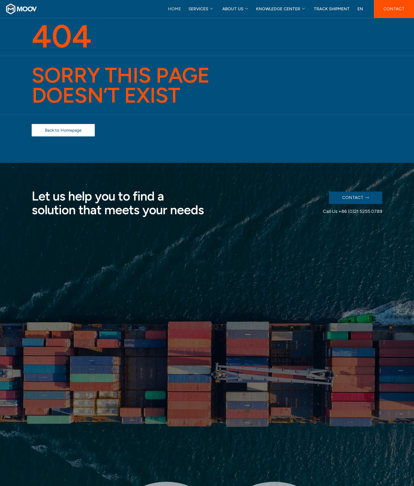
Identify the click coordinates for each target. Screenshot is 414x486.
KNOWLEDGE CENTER (278, 8)
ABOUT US (232, 8)
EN (360, 8)
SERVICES (198, 8)
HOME (174, 8)
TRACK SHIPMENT (332, 8)
